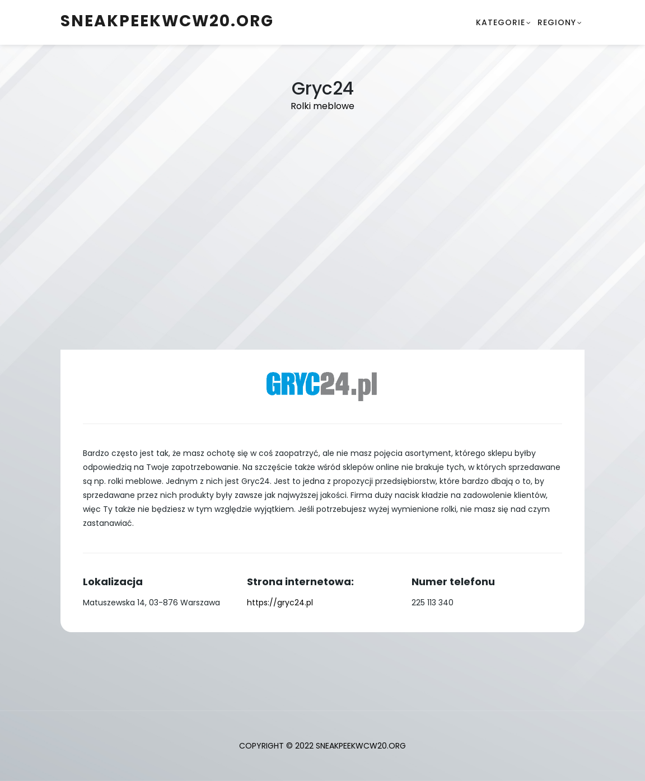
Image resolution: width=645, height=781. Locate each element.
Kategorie (500, 22)
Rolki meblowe (322, 106)
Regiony (557, 22)
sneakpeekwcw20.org (167, 21)
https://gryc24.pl (280, 602)
